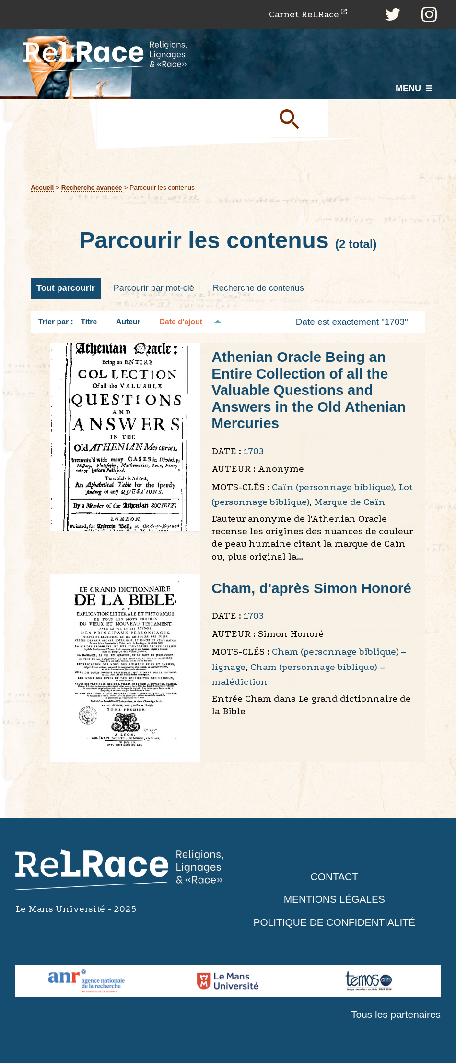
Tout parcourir (65, 288)
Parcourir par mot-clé (154, 288)
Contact (334, 876)
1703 (254, 450)
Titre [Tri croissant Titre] (89, 322)
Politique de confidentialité (334, 922)
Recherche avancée (91, 187)
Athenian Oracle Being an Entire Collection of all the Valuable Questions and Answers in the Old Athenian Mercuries (309, 390)
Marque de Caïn (349, 502)
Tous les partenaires (396, 1014)
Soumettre (300, 118)
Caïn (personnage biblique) (333, 486)
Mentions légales (334, 899)
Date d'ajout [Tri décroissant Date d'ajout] (181, 322)
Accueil (42, 187)
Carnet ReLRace (303, 14)
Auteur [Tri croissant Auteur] (128, 322)
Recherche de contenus (258, 288)
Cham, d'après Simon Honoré (311, 588)
